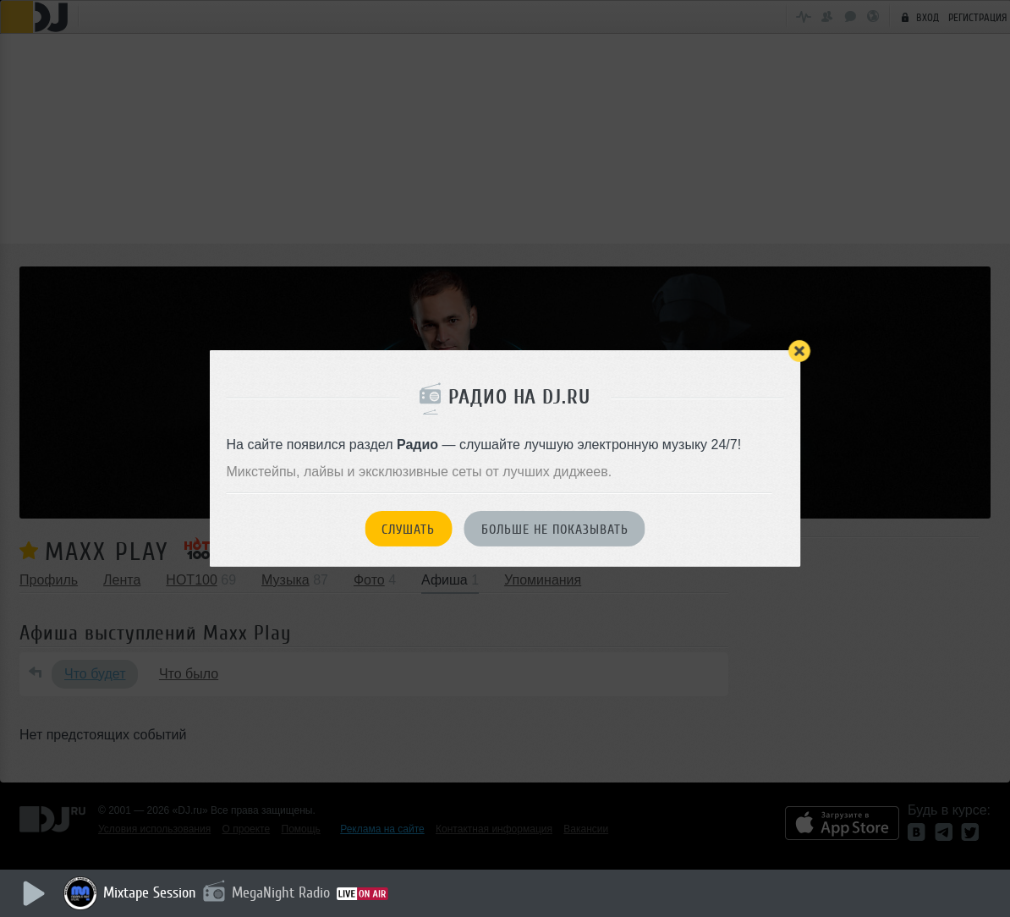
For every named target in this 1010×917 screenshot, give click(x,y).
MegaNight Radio (281, 892)
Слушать (408, 529)
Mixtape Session (149, 892)
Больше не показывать (555, 529)
